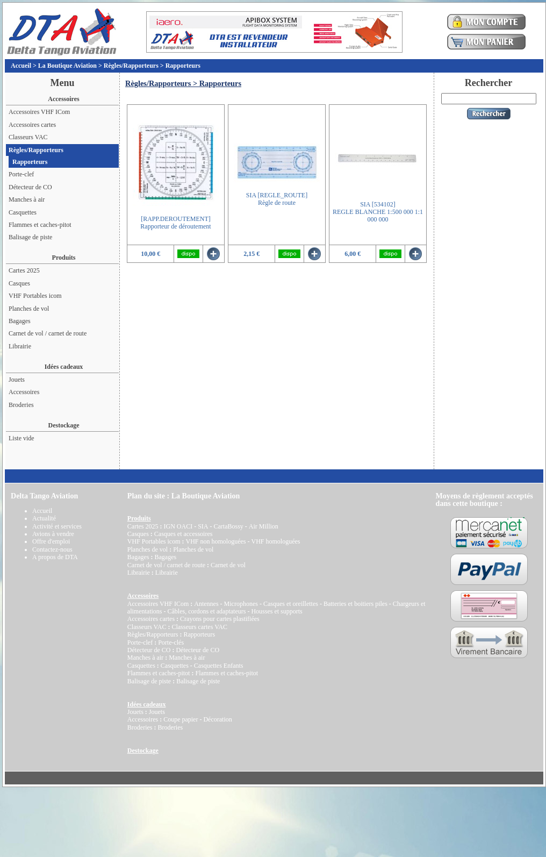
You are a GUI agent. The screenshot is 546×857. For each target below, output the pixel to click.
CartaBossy (228, 526)
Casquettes (23, 212)
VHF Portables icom (35, 295)
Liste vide (21, 438)
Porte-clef (21, 174)
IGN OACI (177, 526)
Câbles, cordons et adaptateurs (206, 611)
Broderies (21, 405)
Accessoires (24, 392)
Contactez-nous (52, 549)
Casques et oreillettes (290, 604)
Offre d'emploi (51, 541)
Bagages (20, 321)
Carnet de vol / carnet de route (48, 333)
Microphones (241, 604)
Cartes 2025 (24, 270)
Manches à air (27, 199)
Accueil (21, 65)
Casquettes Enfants (218, 665)
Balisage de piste (30, 237)
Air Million (263, 526)
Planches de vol (29, 308)
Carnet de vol (228, 565)
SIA (203, 526)
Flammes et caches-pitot (40, 224)
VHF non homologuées (215, 541)
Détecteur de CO (30, 187)
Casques (19, 283)
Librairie (20, 346)
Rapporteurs (183, 65)
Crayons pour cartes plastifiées (220, 619)
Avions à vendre (53, 534)
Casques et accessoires (183, 534)
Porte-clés (171, 642)
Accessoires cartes (32, 124)
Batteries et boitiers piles (355, 604)
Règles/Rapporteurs (131, 65)
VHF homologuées (275, 541)
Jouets (17, 379)
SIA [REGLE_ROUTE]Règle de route (276, 198)
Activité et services (57, 526)
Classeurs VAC (28, 137)
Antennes (206, 604)
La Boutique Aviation (67, 65)
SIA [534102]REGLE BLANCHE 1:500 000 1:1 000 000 (378, 212)
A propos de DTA (55, 557)
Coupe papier (180, 719)
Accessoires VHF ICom (39, 112)
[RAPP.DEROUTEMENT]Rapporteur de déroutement (175, 222)
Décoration (217, 719)
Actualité (44, 518)
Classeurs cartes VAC (199, 627)
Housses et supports (276, 611)
